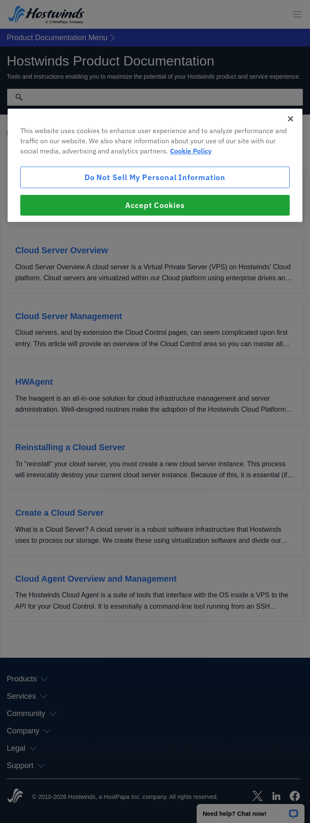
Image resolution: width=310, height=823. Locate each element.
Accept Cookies (155, 205)
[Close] (290, 118)
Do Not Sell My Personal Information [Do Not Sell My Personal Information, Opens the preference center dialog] (155, 177)
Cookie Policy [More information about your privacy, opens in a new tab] (190, 151)
